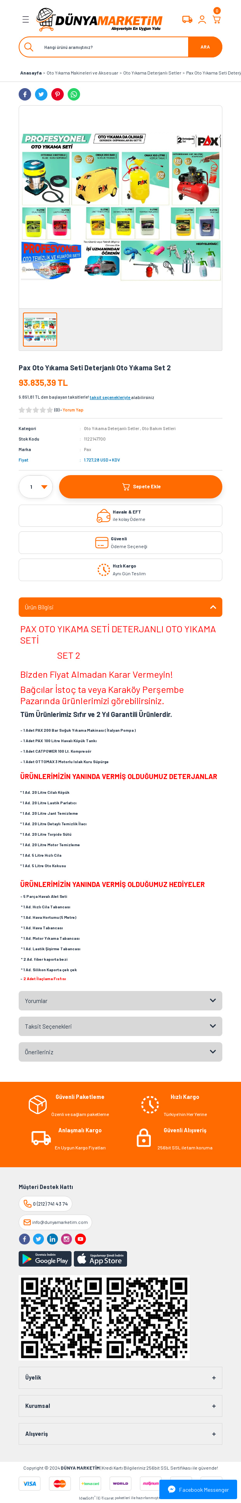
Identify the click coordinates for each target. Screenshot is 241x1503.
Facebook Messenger (198, 1489)
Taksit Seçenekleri (48, 1026)
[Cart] (216, 19)
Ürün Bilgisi (39, 607)
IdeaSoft (87, 1497)
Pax (87, 449)
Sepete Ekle (141, 487)
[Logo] (99, 19)
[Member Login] (202, 19)
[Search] (120, 46)
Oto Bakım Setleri (159, 428)
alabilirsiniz (122, 397)
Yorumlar (36, 1000)
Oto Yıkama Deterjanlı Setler (111, 428)
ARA (205, 46)
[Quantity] (35, 487)
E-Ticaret (106, 1498)
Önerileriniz (39, 1051)
